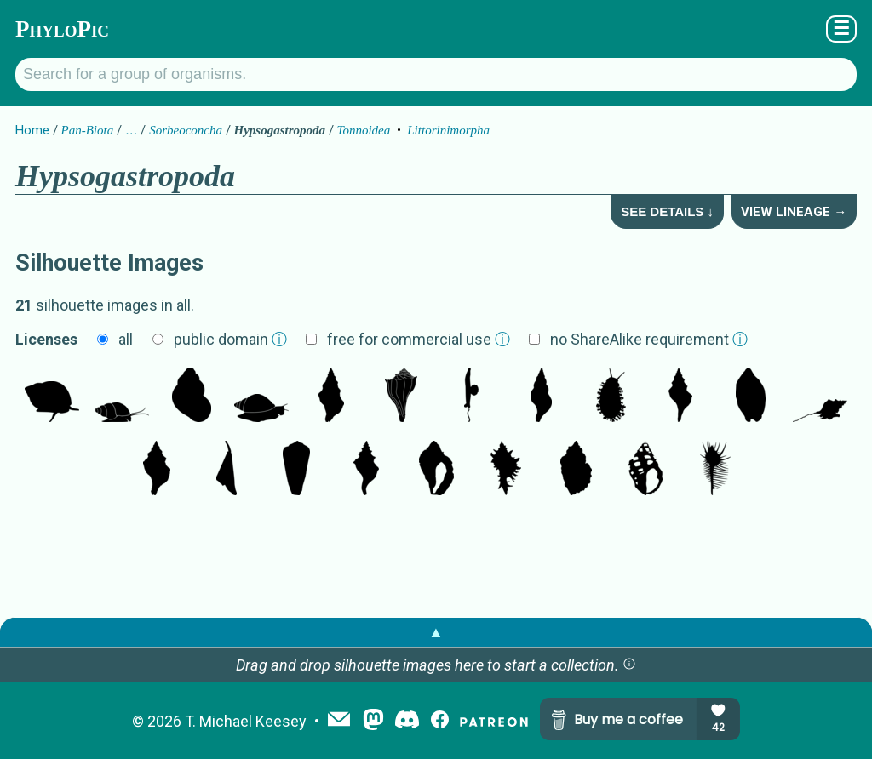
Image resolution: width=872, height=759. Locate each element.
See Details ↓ (667, 211)
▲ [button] (436, 632)
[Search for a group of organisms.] (436, 74)
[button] (629, 665)
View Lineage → (793, 212)
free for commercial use (418, 339)
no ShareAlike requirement (649, 339)
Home (32, 130)
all (125, 339)
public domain (230, 339)
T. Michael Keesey (246, 721)
